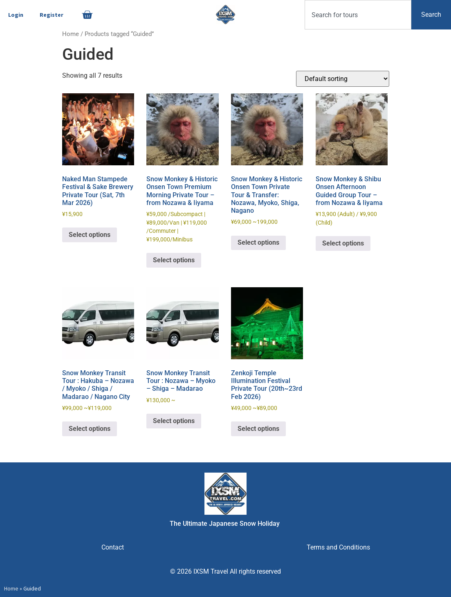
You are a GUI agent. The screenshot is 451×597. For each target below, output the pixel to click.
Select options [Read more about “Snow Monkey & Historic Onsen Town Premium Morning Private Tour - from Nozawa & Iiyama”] (174, 260)
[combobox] (358, 14)
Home (70, 34)
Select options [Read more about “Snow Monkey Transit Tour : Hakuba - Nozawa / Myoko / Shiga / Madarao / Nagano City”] (89, 429)
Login (15, 14)
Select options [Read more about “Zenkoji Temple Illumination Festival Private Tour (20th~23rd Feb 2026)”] (258, 429)
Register (51, 14)
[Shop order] (342, 79)
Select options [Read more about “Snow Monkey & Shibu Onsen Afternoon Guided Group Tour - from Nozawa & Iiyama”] (343, 243)
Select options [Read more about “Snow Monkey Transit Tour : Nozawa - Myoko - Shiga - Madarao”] (174, 421)
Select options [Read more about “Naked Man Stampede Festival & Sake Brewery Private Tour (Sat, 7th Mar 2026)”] (89, 235)
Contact (112, 547)
